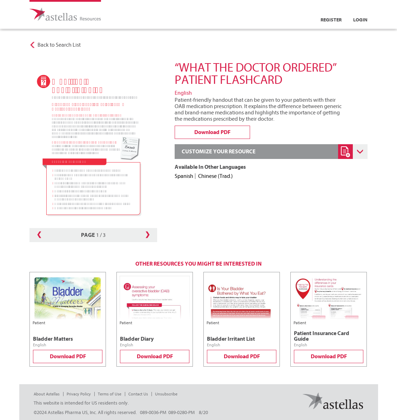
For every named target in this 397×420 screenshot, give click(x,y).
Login (360, 20)
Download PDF (68, 356)
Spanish (184, 176)
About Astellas (47, 394)
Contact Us (138, 394)
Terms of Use (109, 394)
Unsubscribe (166, 394)
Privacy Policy (79, 394)
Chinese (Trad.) (215, 176)
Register (331, 20)
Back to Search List (59, 45)
